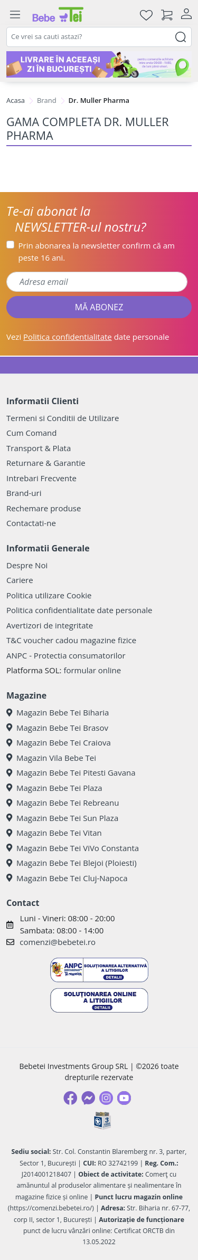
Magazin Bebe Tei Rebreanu (62, 802)
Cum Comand (31, 432)
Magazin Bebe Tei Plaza (54, 787)
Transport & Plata (38, 448)
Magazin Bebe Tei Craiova (58, 742)
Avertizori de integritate (49, 625)
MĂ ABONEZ (99, 307)
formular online (92, 670)
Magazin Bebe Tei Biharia (57, 712)
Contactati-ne (31, 523)
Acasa (15, 100)
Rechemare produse (43, 508)
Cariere (19, 580)
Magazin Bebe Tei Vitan (54, 832)
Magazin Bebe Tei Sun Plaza (62, 818)
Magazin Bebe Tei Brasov (57, 727)
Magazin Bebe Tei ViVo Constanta (72, 848)
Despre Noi (27, 565)
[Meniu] (14, 14)
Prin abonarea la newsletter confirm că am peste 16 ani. (96, 251)
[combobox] (99, 37)
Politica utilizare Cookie (48, 595)
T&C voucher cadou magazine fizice (71, 640)
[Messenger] (88, 1098)
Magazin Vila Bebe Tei (51, 757)
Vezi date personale (87, 336)
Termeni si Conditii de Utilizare (62, 418)
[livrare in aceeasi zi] (99, 64)
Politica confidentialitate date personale (79, 610)
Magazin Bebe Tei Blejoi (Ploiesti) (71, 862)
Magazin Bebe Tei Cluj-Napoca (67, 878)
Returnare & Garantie (46, 462)
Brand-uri (23, 493)
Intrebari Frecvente (41, 478)
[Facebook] (70, 1098)
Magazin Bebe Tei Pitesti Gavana (71, 772)
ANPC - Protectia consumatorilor (66, 655)
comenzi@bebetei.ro (58, 942)
